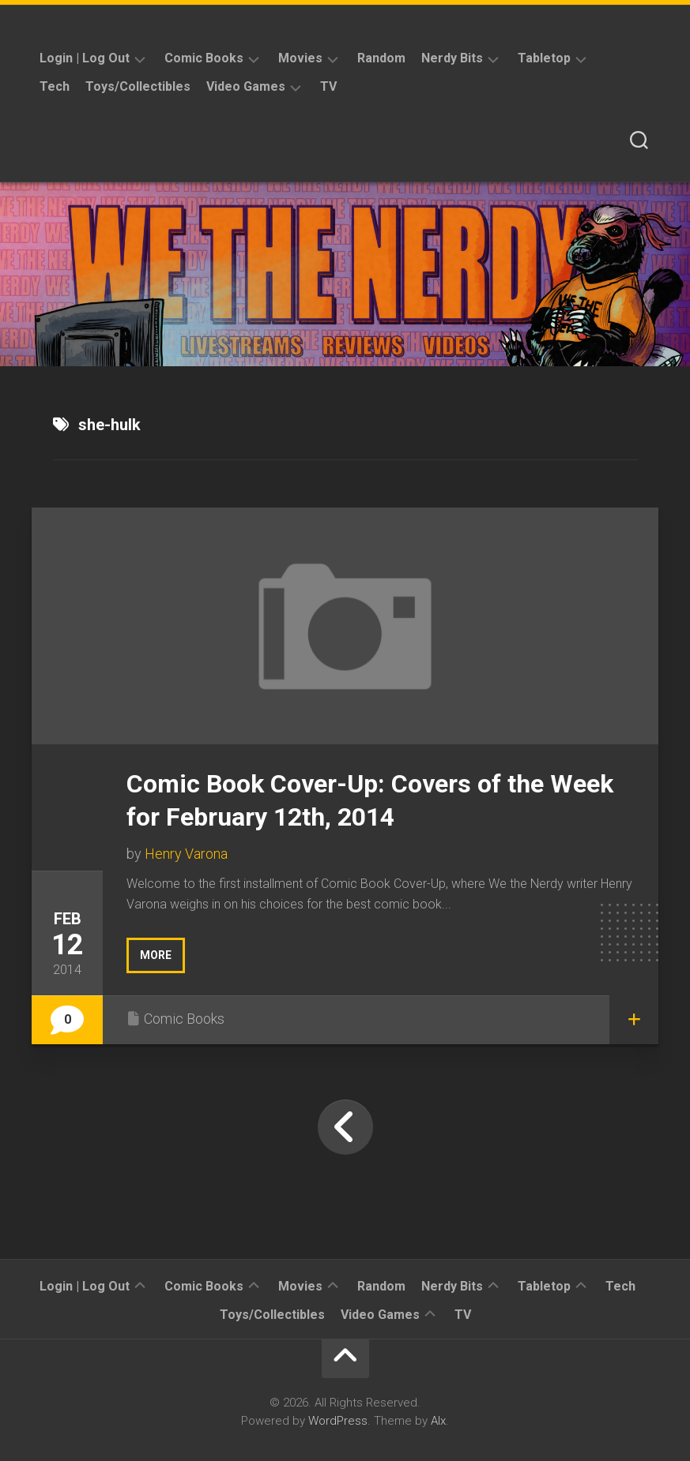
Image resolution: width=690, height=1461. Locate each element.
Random (381, 58)
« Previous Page (345, 1127)
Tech (55, 86)
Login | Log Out (85, 58)
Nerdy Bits (452, 58)
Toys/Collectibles (137, 86)
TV (328, 86)
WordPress (338, 1421)
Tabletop (544, 58)
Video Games (245, 86)
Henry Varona (186, 853)
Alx (438, 1421)
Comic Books (203, 58)
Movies (300, 58)
